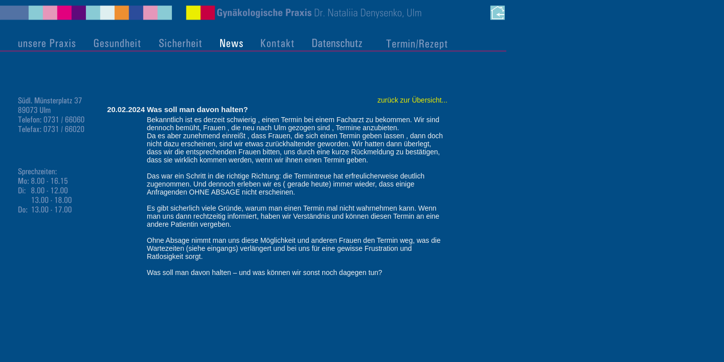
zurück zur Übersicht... (412, 100)
